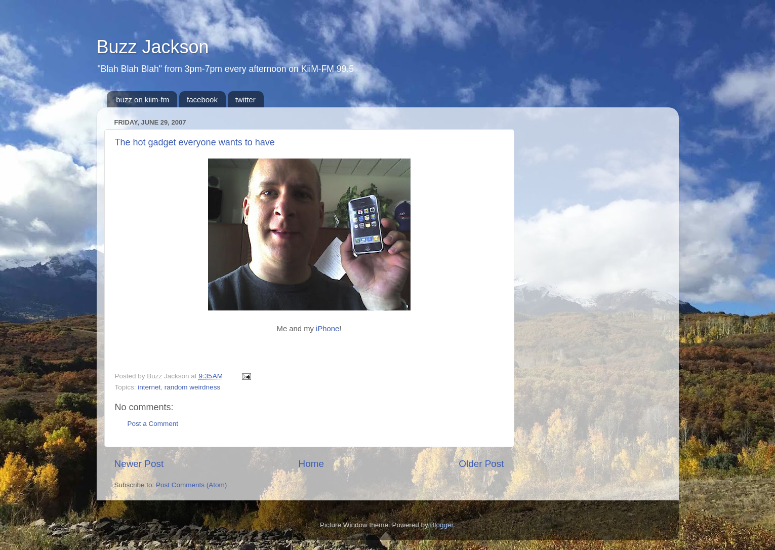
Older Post (481, 463)
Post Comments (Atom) (191, 485)
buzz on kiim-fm (142, 99)
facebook (202, 99)
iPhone (327, 329)
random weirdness (192, 387)
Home (311, 463)
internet (149, 387)
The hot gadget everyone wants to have (195, 142)
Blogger (442, 525)
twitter (245, 99)
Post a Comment (153, 423)
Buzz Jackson (153, 46)
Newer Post (139, 463)
